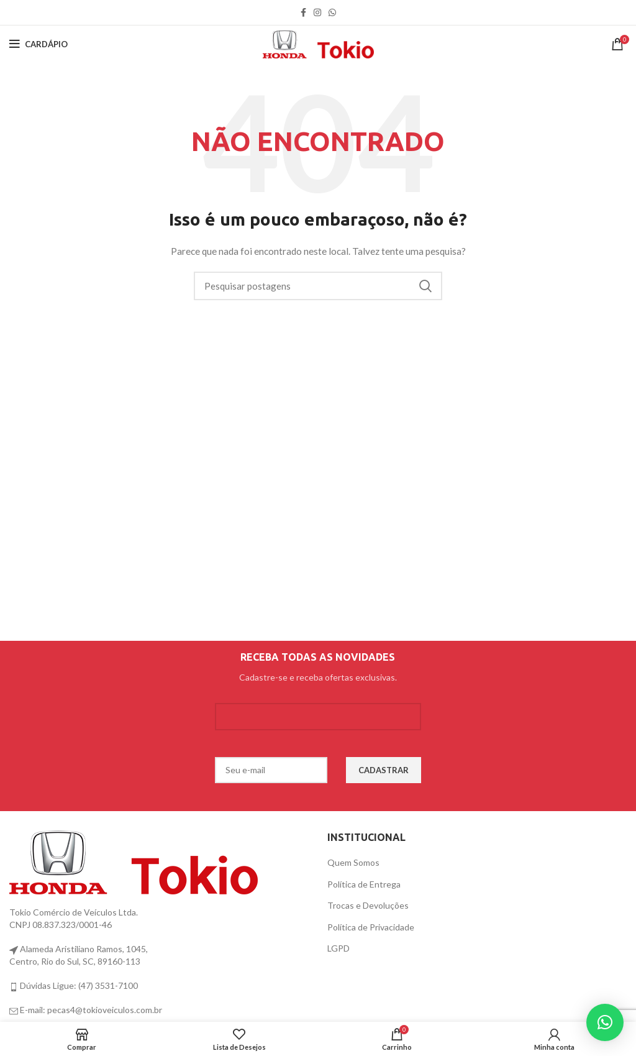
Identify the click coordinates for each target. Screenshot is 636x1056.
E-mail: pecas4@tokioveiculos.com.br (90, 1009)
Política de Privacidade (370, 927)
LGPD (338, 948)
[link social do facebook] (303, 12)
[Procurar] (318, 286)
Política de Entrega (364, 884)
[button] (605, 1022)
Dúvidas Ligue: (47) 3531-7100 (78, 985)
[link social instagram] (317, 12)
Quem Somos (353, 862)
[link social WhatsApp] (332, 12)
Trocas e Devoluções (368, 905)
